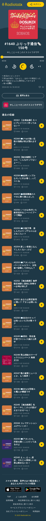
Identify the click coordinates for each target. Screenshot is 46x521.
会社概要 (35, 497)
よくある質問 (21, 497)
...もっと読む (7, 83)
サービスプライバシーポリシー (23, 508)
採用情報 (9, 500)
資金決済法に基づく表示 (23, 504)
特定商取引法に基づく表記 (29, 500)
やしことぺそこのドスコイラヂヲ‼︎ (23, 52)
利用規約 (36, 511)
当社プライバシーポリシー (17, 511)
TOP (9, 497)
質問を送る (23, 95)
